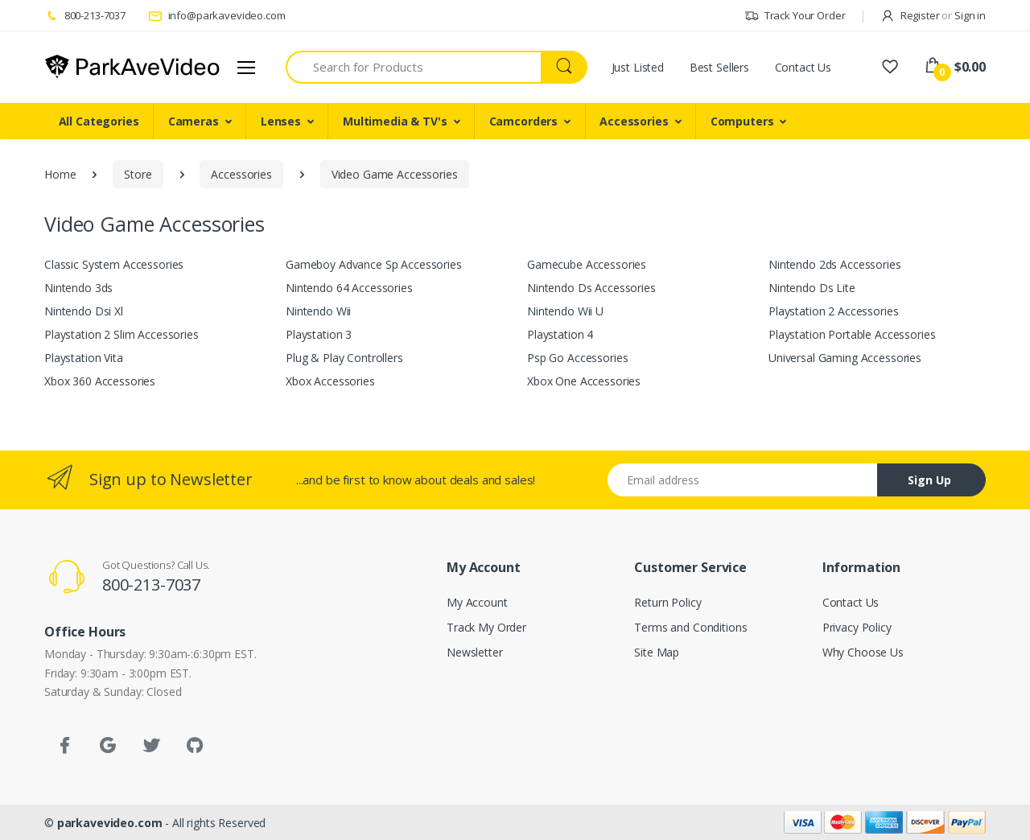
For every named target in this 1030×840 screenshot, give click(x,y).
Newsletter (475, 652)
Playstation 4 (560, 334)
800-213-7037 (85, 15)
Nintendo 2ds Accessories (834, 264)
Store (137, 174)
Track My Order (486, 627)
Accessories (633, 121)
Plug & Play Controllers (344, 357)
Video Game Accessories (395, 174)
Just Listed (638, 67)
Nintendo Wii (318, 311)
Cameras (193, 121)
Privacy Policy (857, 627)
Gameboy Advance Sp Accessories (374, 264)
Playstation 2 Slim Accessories (121, 334)
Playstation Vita (83, 357)
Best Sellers (719, 67)
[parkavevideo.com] (132, 66)
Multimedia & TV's (395, 121)
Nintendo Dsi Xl (83, 311)
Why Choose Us (863, 652)
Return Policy (667, 602)
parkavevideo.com (110, 822)
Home (60, 174)
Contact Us (803, 67)
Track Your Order (794, 15)
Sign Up (929, 480)
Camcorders (523, 121)
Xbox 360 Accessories (99, 381)
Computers (742, 121)
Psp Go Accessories (577, 357)
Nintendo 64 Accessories (349, 287)
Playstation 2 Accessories (833, 311)
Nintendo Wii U (565, 311)
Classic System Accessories (113, 264)
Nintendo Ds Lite (811, 287)
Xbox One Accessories (584, 381)
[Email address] (743, 479)
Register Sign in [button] (933, 15)
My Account (477, 602)
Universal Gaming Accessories (844, 357)
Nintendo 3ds (78, 287)
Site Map (656, 652)
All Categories (99, 121)
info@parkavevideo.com (217, 15)
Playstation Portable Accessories (851, 334)
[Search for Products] (414, 67)
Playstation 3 (319, 334)
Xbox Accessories (330, 381)
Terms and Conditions (690, 627)
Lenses (281, 121)
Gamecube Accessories (586, 264)
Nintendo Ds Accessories (591, 287)
